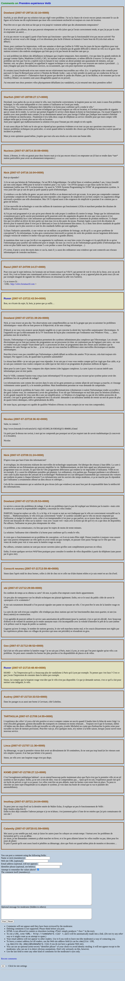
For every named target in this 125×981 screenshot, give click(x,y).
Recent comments (9, 968)
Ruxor (7, 298)
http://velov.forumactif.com (22, 284)
